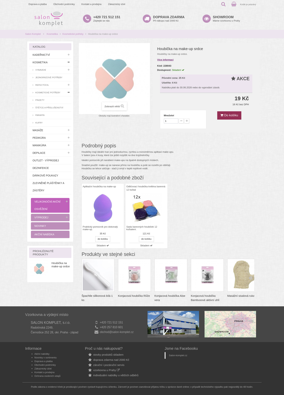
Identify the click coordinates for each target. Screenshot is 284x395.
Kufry (39, 122)
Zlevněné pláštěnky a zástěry (48, 187)
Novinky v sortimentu (45, 357)
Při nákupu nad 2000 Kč (168, 18)
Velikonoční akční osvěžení (47, 205)
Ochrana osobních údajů (47, 376)
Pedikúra (39, 137)
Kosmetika (52, 34)
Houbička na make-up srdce (61, 264)
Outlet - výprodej (46, 160)
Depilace (39, 152)
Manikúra (39, 145)
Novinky (40, 225)
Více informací (165, 59)
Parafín (40, 115)
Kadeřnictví (41, 54)
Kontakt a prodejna (91, 4)
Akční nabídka (44, 234)
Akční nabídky (41, 354)
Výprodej (41, 217)
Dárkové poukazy (45, 175)
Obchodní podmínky (64, 4)
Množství (169, 115)
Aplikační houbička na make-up (99, 186)
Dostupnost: (164, 70)
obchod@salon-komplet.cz (117, 332)
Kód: (160, 65)
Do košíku (229, 115)
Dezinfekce (41, 167)
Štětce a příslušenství (49, 107)
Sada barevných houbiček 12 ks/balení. (141, 228)
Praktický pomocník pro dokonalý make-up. (100, 228)
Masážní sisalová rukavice (243, 295)
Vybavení (40, 70)
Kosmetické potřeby (73, 34)
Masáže (38, 130)
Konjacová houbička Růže (134, 295)
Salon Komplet (33, 34)
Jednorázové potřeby (48, 77)
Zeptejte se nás (106, 18)
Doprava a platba (38, 4)
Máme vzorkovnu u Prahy (226, 18)
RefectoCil (42, 85)
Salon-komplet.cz (178, 355)
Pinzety (40, 100)
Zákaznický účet (116, 4)
